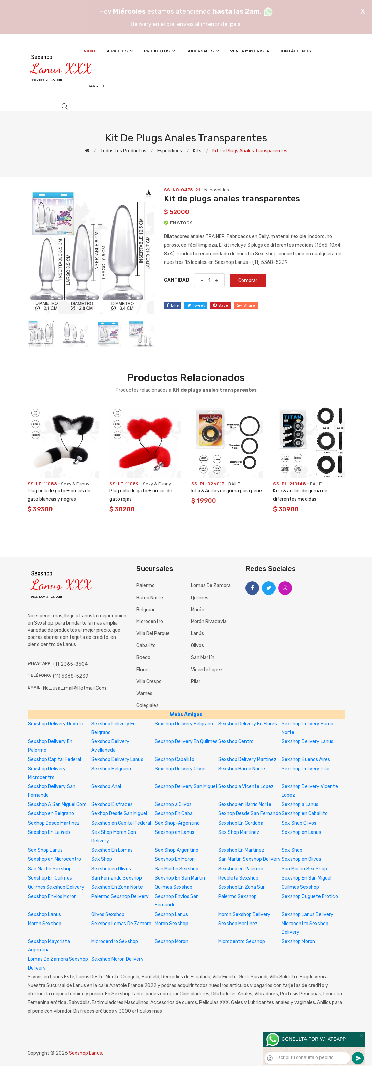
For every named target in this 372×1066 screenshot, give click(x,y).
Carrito (96, 86)
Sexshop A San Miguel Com (57, 804)
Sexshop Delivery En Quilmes (186, 742)
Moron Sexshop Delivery (244, 914)
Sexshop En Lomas (112, 850)
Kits (197, 151)
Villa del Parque (153, 633)
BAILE (234, 483)
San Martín (202, 657)
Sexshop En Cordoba (240, 823)
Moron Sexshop (44, 924)
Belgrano (146, 610)
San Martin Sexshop (50, 869)
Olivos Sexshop (107, 914)
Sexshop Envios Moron (52, 896)
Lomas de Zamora (211, 585)
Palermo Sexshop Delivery (120, 896)
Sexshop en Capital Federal (121, 823)
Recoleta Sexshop (238, 878)
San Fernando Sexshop (116, 878)
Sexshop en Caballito (305, 813)
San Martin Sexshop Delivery (249, 859)
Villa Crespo (149, 682)
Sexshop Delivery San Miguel (186, 787)
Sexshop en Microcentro (54, 859)
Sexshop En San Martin (180, 878)
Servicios (119, 51)
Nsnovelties (216, 189)
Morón (197, 610)
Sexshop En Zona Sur (241, 887)
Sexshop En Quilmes (50, 878)
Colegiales (147, 705)
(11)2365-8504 (70, 664)
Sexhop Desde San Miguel (119, 813)
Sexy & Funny (75, 483)
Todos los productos (123, 151)
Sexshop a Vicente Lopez (246, 787)
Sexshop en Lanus (174, 832)
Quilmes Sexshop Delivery (56, 887)
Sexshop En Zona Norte (117, 887)
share (246, 305)
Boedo (143, 657)
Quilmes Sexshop (173, 887)
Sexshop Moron (171, 941)
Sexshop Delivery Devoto (55, 724)
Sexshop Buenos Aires (306, 759)
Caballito (146, 645)
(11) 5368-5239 (70, 676)
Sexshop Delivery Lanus (307, 742)
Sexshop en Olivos (301, 859)
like (173, 305)
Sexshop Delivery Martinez (247, 759)
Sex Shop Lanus (45, 850)
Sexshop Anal (106, 787)
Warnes (144, 693)
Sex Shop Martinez (238, 832)
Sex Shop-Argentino (177, 823)
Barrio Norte (149, 598)
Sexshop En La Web (49, 832)
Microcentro (149, 622)
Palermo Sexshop (237, 896)
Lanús (197, 633)
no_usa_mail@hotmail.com (74, 688)
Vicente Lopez (207, 670)
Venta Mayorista (249, 51)
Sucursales (203, 51)
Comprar (247, 280)
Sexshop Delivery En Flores (247, 724)
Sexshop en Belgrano (51, 813)
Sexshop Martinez (238, 924)
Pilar (195, 682)
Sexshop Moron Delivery (117, 959)
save (220, 305)
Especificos (169, 151)
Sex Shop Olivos (299, 823)
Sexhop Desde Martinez (54, 823)
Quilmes (199, 598)
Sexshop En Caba (174, 813)
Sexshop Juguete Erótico (310, 896)
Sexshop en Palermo (240, 869)
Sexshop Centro (236, 742)
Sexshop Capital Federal (54, 759)
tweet (196, 305)
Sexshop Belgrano (111, 769)
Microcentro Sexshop (114, 941)
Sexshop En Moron (175, 859)
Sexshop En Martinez (241, 850)
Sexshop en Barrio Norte (244, 804)
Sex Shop (292, 850)
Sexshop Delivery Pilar (306, 769)
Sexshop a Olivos (173, 804)
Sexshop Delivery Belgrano (184, 724)
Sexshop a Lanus (300, 804)
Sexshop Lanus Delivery (307, 914)
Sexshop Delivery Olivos (181, 769)
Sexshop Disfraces (112, 804)
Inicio (88, 51)
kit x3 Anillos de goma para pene (226, 491)
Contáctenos (295, 51)
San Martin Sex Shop (304, 869)
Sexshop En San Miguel (306, 878)
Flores (143, 670)
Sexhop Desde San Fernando (249, 813)
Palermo (145, 585)
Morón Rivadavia (209, 622)
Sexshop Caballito (174, 759)
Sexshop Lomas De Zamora (121, 924)
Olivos (197, 645)
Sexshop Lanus (44, 914)
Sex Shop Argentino (176, 850)
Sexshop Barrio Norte (241, 769)
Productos (160, 51)
